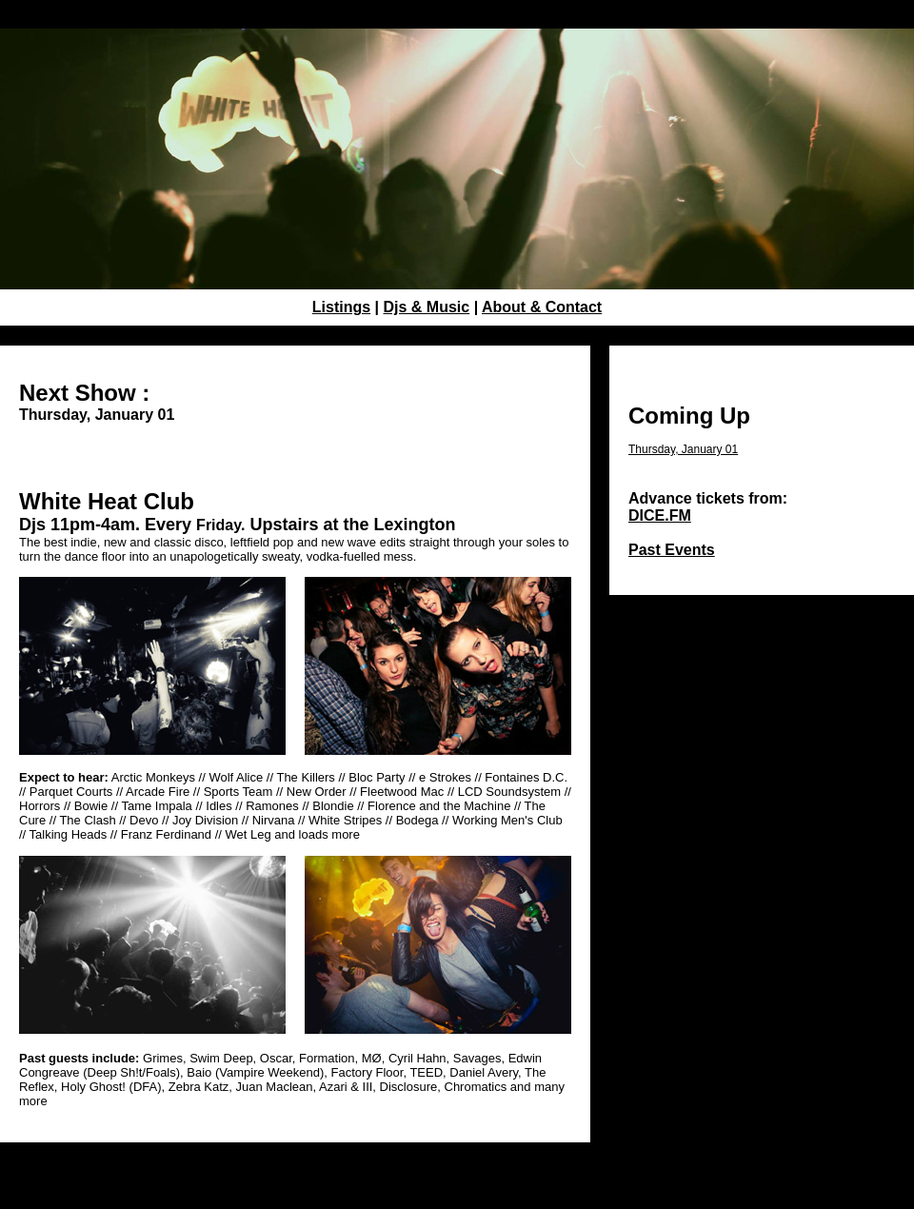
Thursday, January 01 (683, 449)
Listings (341, 307)
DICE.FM (659, 515)
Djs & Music (427, 307)
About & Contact (542, 307)
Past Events (671, 550)
